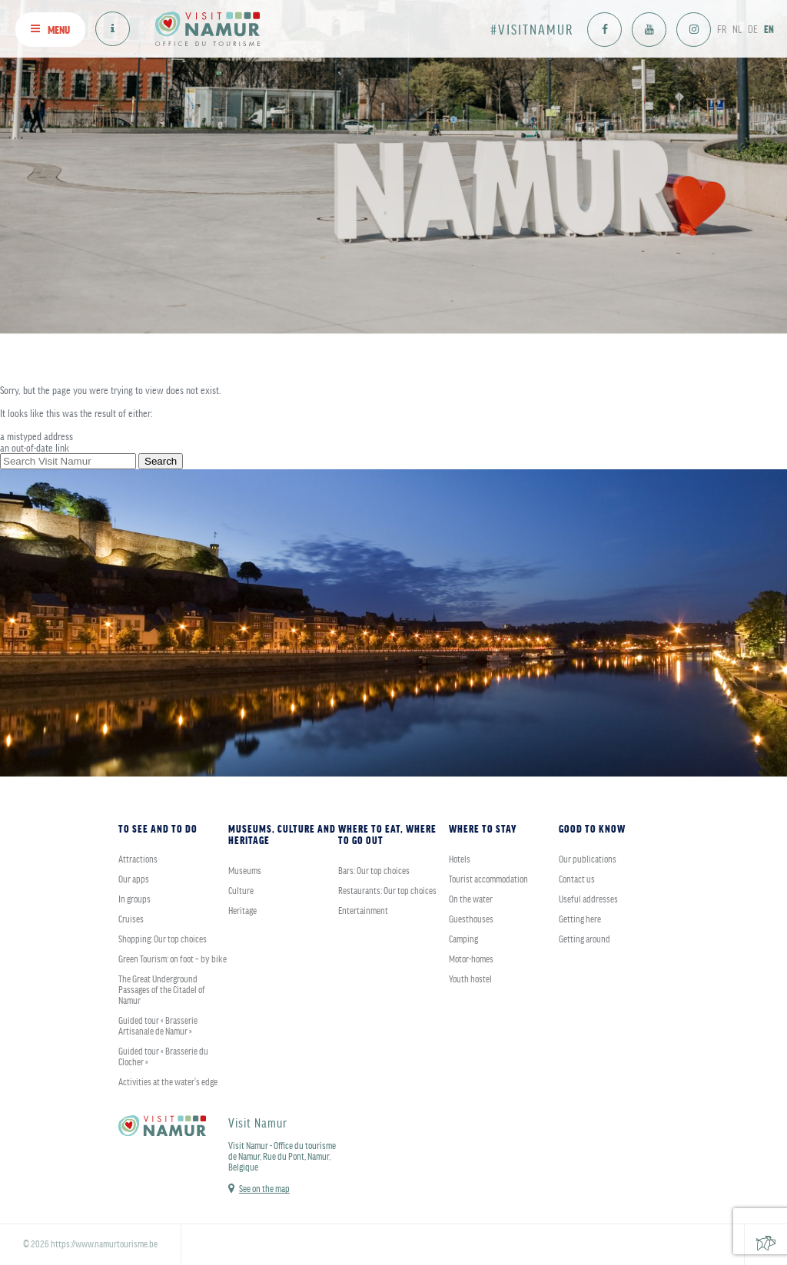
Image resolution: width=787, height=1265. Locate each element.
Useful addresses (588, 898)
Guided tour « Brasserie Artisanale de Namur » (158, 1025)
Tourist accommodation (488, 878)
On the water (471, 898)
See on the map (264, 1188)
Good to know (592, 828)
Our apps (133, 878)
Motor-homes (471, 958)
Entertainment (363, 910)
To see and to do (158, 828)
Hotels (459, 858)
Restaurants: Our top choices (387, 890)
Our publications (587, 858)
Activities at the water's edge (168, 1081)
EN (769, 29)
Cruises (131, 918)
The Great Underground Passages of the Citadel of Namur (161, 989)
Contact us (577, 878)
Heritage (242, 910)
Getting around (584, 938)
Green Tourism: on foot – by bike (172, 958)
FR (721, 29)
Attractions (138, 858)
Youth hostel (470, 978)
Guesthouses (471, 918)
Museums (244, 870)
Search (160, 461)
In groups (134, 898)
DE (753, 29)
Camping (463, 938)
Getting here (580, 918)
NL (737, 29)
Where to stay (483, 828)
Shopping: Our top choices (162, 938)
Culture (241, 890)
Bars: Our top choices (374, 870)
